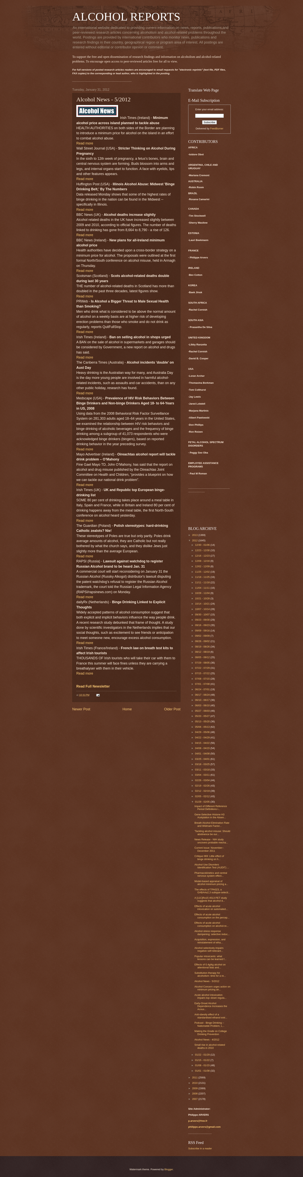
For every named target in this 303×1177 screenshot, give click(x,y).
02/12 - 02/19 (202, 790)
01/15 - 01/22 (202, 1060)
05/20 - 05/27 (202, 716)
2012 (195, 540)
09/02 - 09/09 (202, 635)
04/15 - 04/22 (202, 742)
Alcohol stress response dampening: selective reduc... (212, 932)
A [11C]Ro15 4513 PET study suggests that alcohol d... (210, 899)
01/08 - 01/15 (202, 1065)
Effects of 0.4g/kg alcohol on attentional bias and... (210, 966)
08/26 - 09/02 (202, 641)
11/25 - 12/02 (202, 571)
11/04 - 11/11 (202, 587)
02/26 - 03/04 (202, 780)
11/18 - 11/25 (202, 577)
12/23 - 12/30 (202, 550)
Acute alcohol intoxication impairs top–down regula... (210, 996)
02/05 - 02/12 (202, 796)
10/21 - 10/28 (202, 598)
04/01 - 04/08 (202, 753)
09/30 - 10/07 (202, 614)
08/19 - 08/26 (202, 646)
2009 (195, 1088)
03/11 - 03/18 (202, 769)
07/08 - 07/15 (202, 678)
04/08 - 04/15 (202, 748)
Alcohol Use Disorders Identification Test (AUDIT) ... (211, 866)
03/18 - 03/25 (202, 764)
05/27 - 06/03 (202, 710)
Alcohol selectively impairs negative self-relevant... (208, 949)
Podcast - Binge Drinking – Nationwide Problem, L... (209, 1024)
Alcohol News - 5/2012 (206, 981)
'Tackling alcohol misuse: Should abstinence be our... (212, 832)
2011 (195, 1077)
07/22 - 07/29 (202, 667)
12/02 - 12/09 (202, 566)
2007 (195, 1099)
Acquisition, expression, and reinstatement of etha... (209, 941)
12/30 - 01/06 (202, 544)
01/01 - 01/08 (202, 1070)
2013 (195, 535)
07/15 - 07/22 (202, 673)
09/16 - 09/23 (202, 625)
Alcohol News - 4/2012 (206, 1039)
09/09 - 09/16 (202, 630)
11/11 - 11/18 (202, 582)
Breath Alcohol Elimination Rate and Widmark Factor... (211, 824)
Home (127, 709)
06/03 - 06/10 (202, 705)
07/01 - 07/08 (202, 683)
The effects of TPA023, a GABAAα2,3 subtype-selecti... (212, 891)
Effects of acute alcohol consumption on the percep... (211, 916)
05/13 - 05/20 (202, 721)
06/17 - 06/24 (202, 694)
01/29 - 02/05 (202, 801)
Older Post (172, 709)
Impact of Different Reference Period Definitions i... (210, 808)
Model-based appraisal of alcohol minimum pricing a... (211, 883)
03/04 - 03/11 (202, 774)
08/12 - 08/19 (202, 651)
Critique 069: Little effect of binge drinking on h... (209, 857)
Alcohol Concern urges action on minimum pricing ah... (212, 988)
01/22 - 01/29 (202, 1054)
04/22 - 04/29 (202, 737)
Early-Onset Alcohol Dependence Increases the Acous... (210, 1006)
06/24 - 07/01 (202, 689)
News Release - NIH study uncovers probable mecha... (211, 841)
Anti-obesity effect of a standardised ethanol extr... (210, 1016)
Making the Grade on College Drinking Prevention (210, 1032)
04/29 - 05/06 (202, 732)
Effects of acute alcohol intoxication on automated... (211, 908)
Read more (84, 143)
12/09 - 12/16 (202, 560)
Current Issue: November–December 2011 (209, 849)
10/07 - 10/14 (202, 609)
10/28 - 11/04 (202, 593)
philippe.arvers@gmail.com (204, 1126)
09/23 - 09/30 (202, 619)
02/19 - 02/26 (202, 785)
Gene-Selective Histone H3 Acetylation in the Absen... (210, 816)
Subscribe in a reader (200, 1148)
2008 (195, 1093)
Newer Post (81, 709)
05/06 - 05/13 (202, 726)
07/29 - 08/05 (202, 662)
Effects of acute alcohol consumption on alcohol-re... (211, 924)
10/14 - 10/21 (202, 603)
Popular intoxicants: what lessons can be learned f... (210, 958)
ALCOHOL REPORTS (126, 16)
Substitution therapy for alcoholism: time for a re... (210, 974)
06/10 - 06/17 (202, 700)
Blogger (168, 1169)
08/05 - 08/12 (202, 657)
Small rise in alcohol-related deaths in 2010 (209, 1046)
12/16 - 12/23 (202, 555)
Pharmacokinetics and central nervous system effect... (210, 874)
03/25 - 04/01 (202, 759)
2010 (195, 1082)
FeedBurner (216, 128)
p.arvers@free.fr (197, 1120)
